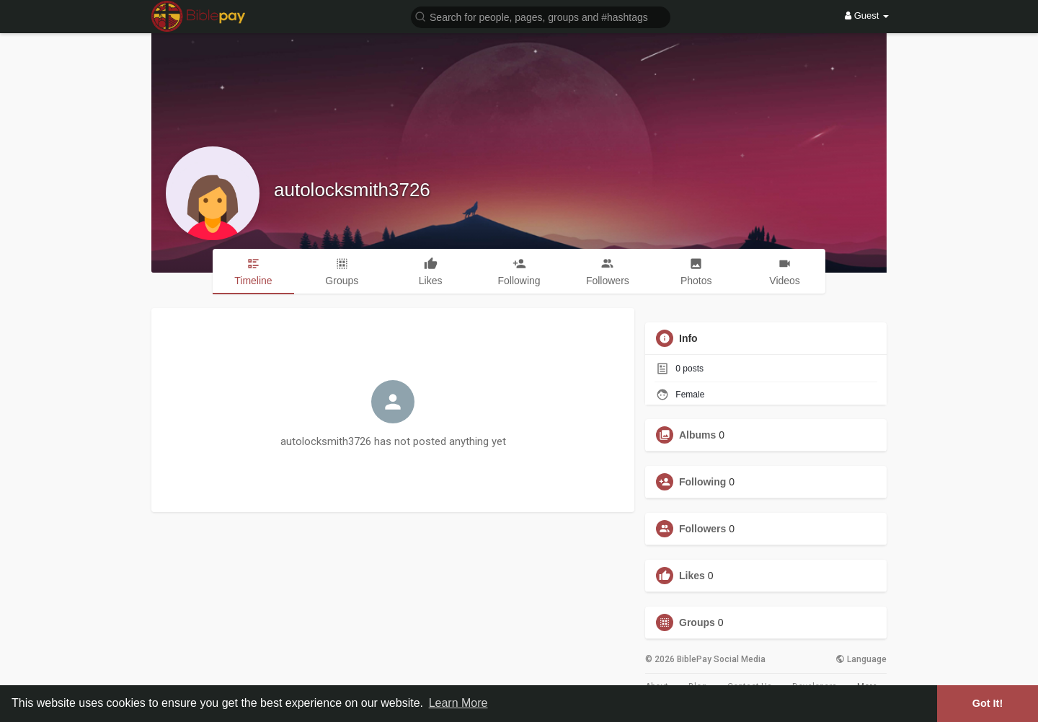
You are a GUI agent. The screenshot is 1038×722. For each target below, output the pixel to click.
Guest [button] (867, 15)
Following (702, 482)
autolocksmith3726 (352, 190)
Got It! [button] (987, 703)
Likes (692, 575)
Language (861, 659)
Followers (702, 528)
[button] (540, 16)
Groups (697, 622)
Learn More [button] (458, 703)
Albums (697, 435)
